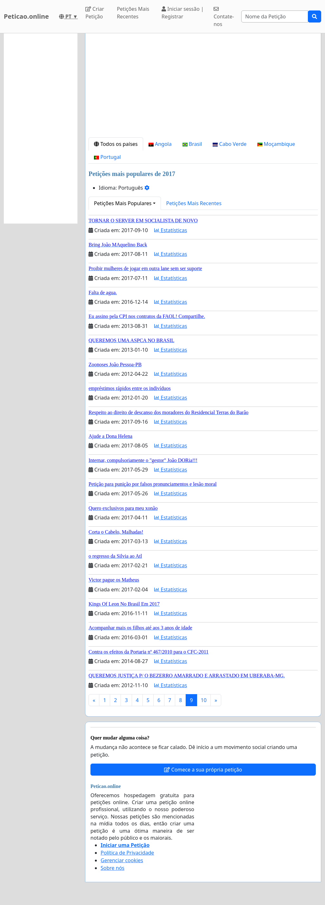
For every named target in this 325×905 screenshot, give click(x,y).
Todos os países (116, 143)
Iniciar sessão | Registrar (183, 12)
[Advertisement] (203, 87)
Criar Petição (94, 12)
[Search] (274, 16)
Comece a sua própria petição (203, 769)
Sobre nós (112, 867)
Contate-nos (224, 17)
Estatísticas (170, 230)
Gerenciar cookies (122, 860)
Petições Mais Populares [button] (122, 203)
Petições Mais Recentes (133, 12)
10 (204, 700)
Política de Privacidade (127, 852)
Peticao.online (26, 16)
